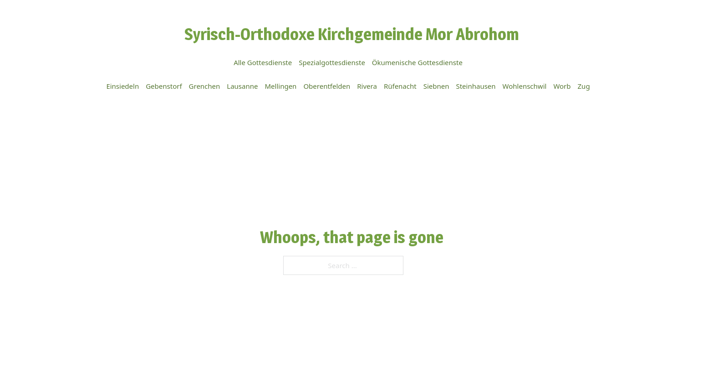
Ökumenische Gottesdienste (417, 62)
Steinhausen (475, 86)
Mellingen (280, 86)
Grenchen (204, 86)
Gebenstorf (164, 86)
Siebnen (436, 86)
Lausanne (242, 86)
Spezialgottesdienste (332, 62)
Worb (562, 86)
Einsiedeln (122, 86)
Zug (584, 86)
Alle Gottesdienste (263, 62)
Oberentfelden (326, 86)
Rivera (367, 86)
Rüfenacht (400, 86)
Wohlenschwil (525, 86)
